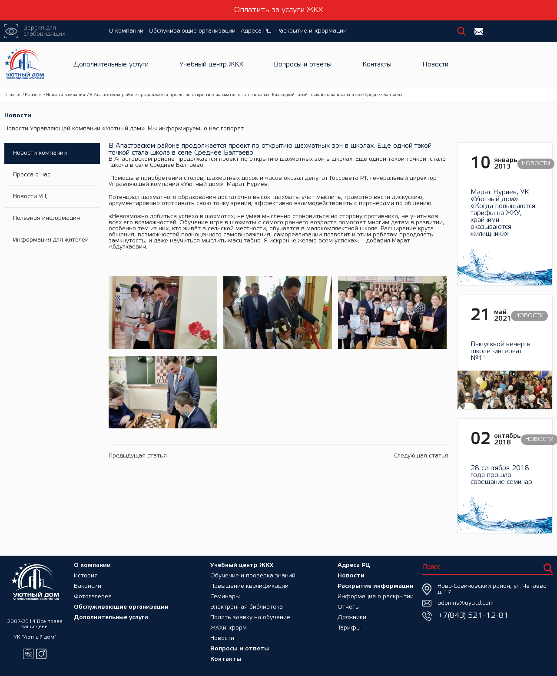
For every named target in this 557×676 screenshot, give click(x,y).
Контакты (376, 64)
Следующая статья (421, 456)
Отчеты (349, 607)
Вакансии (87, 586)
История (86, 576)
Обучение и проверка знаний (252, 576)
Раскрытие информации (311, 31)
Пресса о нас (31, 175)
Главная (12, 95)
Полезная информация (46, 218)
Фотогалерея (93, 597)
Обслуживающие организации (192, 31)
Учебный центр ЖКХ (211, 64)
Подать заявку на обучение (250, 617)
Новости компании (65, 95)
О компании (126, 31)
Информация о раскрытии (376, 597)
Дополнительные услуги (111, 64)
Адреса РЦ (256, 31)
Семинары (225, 597)
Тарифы (349, 628)
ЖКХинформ (228, 628)
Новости (435, 64)
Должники (352, 617)
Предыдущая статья (138, 456)
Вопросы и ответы (303, 64)
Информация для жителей (51, 240)
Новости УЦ (29, 196)
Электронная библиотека (246, 607)
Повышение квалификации (249, 586)
